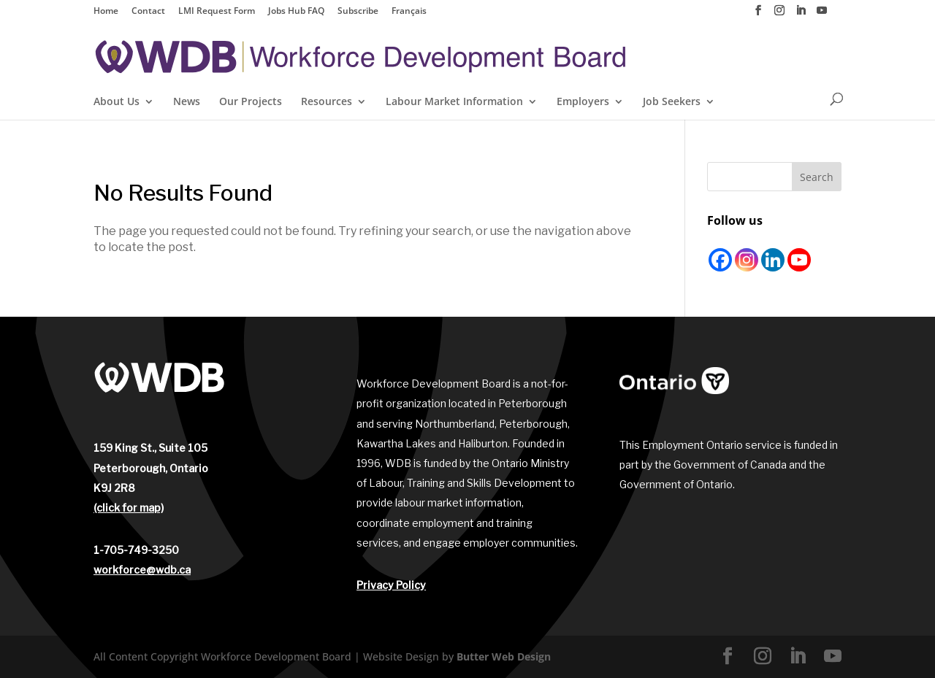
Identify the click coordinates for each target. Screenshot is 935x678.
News (186, 102)
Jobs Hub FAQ (296, 12)
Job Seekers (672, 102)
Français (409, 12)
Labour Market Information (454, 102)
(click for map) (129, 507)
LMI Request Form (216, 12)
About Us (117, 102)
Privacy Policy (391, 585)
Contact (148, 12)
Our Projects (250, 102)
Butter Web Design (504, 656)
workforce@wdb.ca (142, 569)
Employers (583, 102)
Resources (326, 102)
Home (106, 12)
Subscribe (357, 12)
